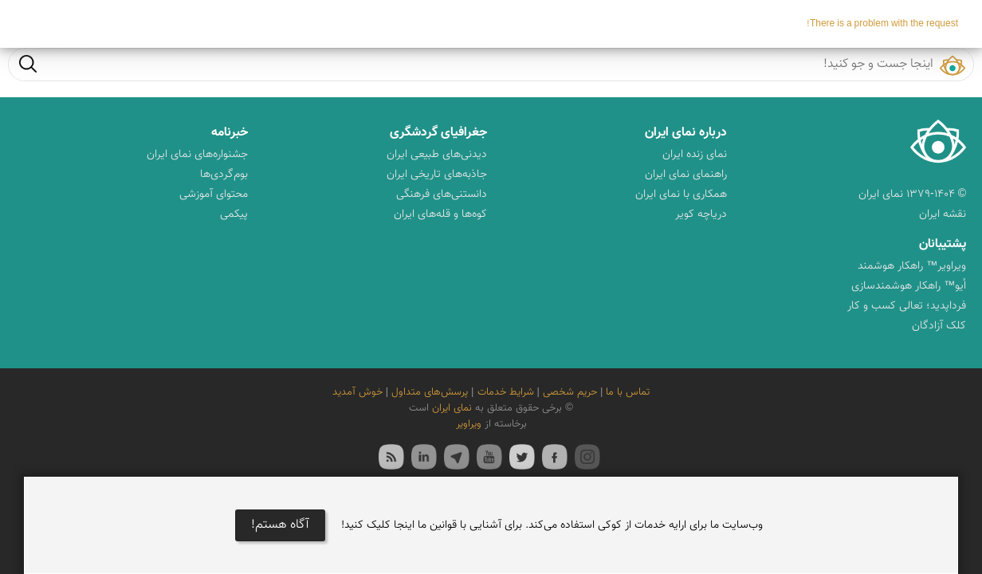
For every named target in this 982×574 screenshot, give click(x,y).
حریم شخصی (570, 392)
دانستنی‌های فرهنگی (441, 194)
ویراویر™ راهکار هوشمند (912, 266)
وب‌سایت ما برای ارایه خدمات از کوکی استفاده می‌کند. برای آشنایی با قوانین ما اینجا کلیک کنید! (552, 525)
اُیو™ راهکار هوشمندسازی (908, 286)
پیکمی (234, 214)
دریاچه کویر (701, 214)
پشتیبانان (942, 244)
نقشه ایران (942, 214)
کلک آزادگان (939, 326)
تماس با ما (628, 392)
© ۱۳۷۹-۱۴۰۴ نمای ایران (912, 194)
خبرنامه (229, 133)
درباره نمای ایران (686, 133)
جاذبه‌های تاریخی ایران (437, 174)
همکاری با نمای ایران (681, 194)
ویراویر (468, 424)
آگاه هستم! (280, 525)
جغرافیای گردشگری (438, 133)
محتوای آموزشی (213, 194)
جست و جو (28, 63)
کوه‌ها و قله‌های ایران (440, 214)
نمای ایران (452, 408)
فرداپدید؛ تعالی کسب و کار (906, 306)
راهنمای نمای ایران (686, 174)
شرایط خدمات (505, 392)
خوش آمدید (357, 392)
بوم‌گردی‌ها (224, 174)
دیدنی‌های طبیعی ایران (437, 154)
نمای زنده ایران (694, 154)
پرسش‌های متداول (429, 392)
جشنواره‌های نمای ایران (197, 154)
